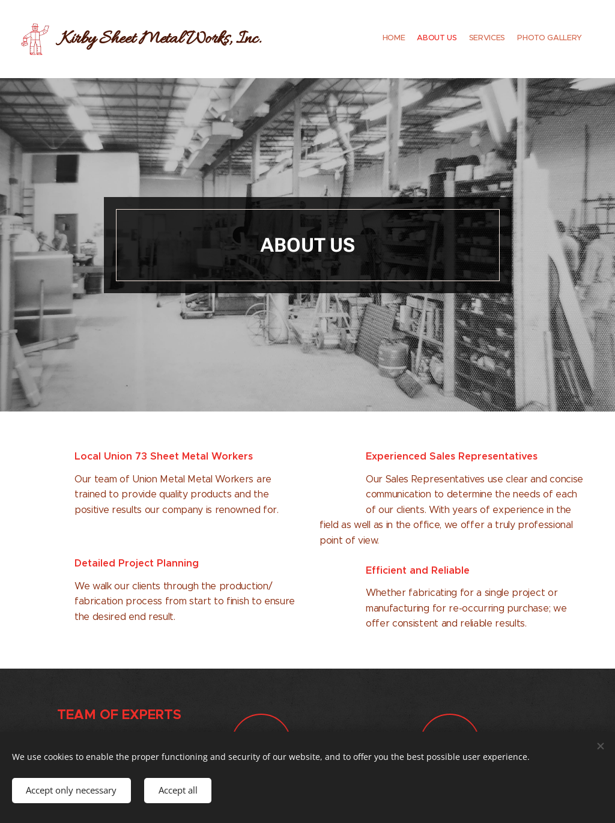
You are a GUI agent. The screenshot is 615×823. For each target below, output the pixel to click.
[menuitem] (547, 39)
